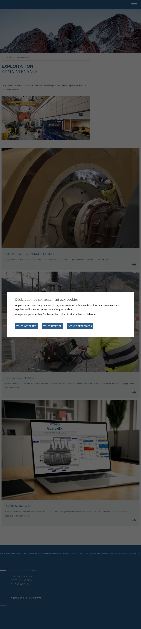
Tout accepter (26, 326)
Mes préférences (80, 326)
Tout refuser (52, 326)
